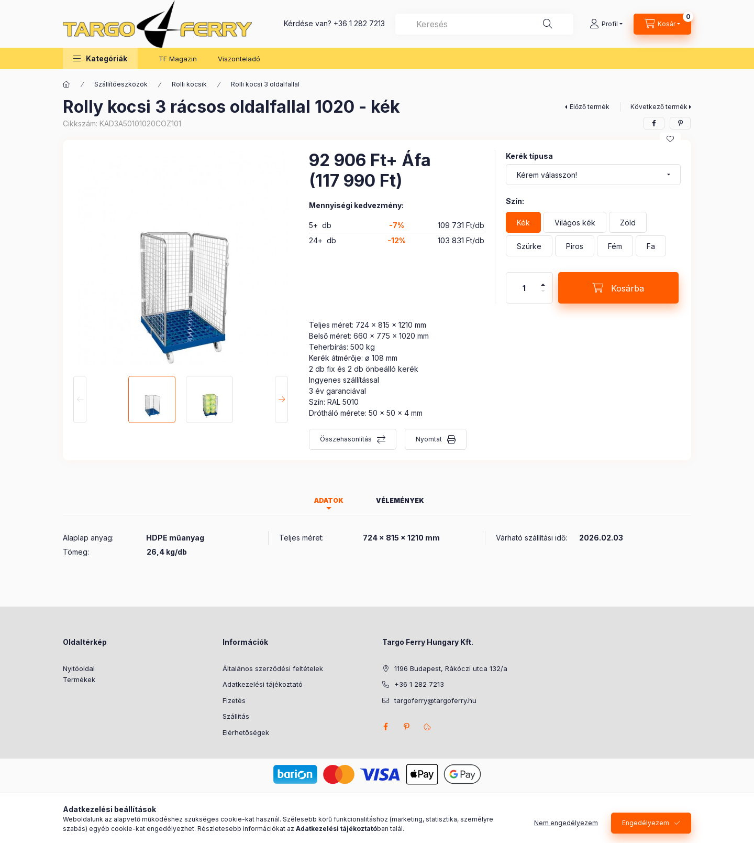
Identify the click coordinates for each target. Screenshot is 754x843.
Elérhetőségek (246, 732)
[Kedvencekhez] (670, 139)
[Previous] (79, 399)
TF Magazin (178, 59)
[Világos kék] (575, 222)
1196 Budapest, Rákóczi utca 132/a (450, 668)
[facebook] (654, 123)
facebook (385, 726)
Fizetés (234, 700)
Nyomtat (429, 439)
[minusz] (543, 295)
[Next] (281, 399)
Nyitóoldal (79, 668)
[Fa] (651, 245)
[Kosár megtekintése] (662, 24)
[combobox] (484, 24)
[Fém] (615, 245)
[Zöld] (628, 222)
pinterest (406, 726)
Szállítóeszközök (121, 84)
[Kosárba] (618, 288)
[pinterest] (680, 123)
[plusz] (543, 280)
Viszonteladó (239, 59)
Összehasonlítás (346, 439)
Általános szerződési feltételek (273, 668)
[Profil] (606, 24)
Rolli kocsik (189, 84)
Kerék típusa (529, 156)
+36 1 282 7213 (359, 23)
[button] (100, 58)
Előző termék (589, 107)
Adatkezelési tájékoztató (263, 684)
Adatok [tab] (328, 500)
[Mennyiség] (524, 288)
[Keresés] (548, 24)
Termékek (79, 679)
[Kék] (523, 222)
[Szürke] (529, 245)
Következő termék (659, 107)
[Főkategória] (66, 84)
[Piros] (574, 245)
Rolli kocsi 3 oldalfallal (265, 84)
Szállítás (236, 716)
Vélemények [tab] (400, 500)
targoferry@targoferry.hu (435, 700)
